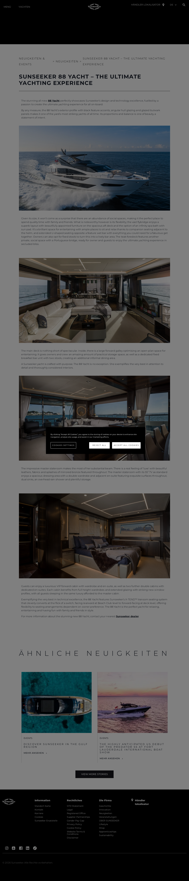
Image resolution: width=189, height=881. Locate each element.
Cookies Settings (63, 445)
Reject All (99, 445)
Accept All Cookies (126, 445)
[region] (95, 440)
